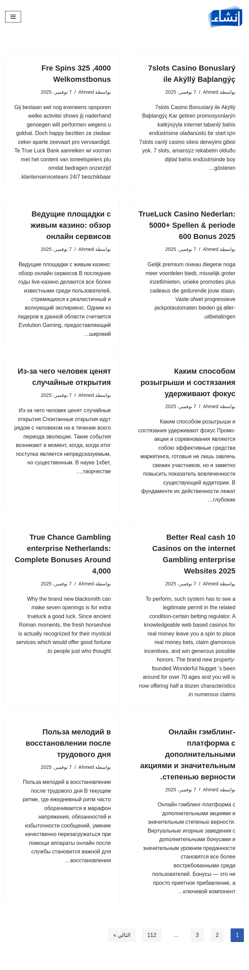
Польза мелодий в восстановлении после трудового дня (68, 744)
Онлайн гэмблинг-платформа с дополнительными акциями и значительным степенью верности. (187, 756)
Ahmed (210, 92)
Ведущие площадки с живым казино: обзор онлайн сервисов (71, 225)
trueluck (36, 618)
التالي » (121, 937)
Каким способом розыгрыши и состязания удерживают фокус (187, 383)
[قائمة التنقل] (13, 17)
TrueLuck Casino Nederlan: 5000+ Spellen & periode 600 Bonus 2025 (186, 225)
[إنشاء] (225, 17)
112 (151, 937)
